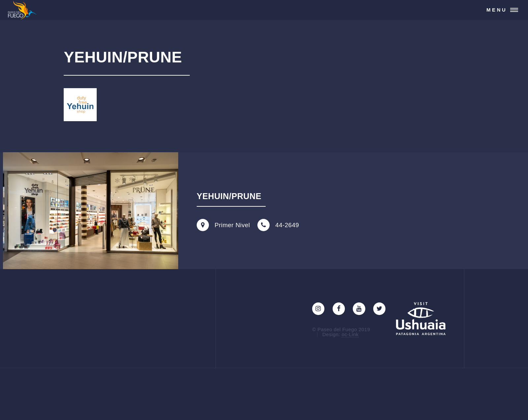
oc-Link (350, 334)
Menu (496, 10)
